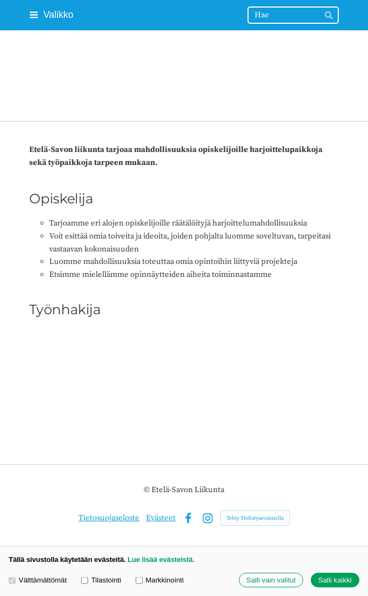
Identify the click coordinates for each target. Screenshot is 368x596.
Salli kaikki (335, 580)
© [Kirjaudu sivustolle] (147, 490)
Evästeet (161, 518)
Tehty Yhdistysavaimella (255, 518)
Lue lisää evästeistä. (161, 559)
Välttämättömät (38, 580)
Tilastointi (101, 580)
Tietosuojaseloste (108, 518)
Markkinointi (160, 580)
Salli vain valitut (271, 580)
